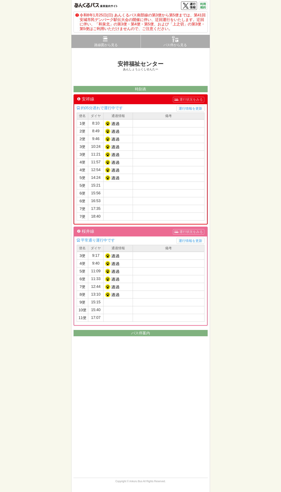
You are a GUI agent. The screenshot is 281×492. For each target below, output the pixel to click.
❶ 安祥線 (86, 99)
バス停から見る (175, 45)
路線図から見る (106, 45)
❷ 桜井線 (86, 231)
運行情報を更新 (190, 108)
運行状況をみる (191, 99)
